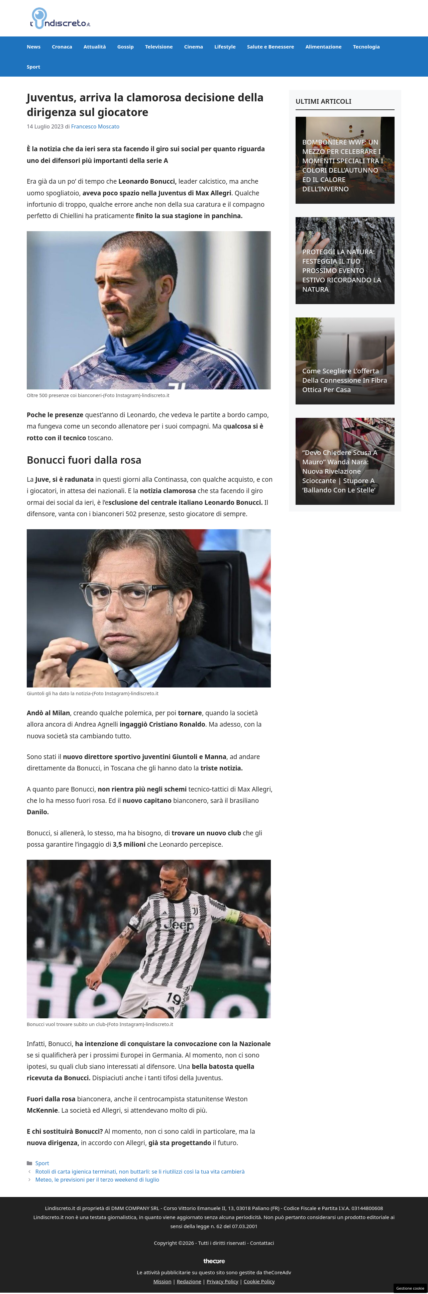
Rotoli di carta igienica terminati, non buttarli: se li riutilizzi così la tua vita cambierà (140, 1171)
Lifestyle (225, 46)
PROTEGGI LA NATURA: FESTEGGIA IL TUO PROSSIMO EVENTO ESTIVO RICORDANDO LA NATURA (341, 270)
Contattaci (262, 1242)
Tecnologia (366, 46)
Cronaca (62, 46)
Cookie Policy (259, 1281)
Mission (162, 1281)
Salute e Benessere (270, 46)
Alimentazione (324, 46)
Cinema (193, 46)
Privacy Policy (222, 1281)
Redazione (189, 1281)
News (33, 46)
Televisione (159, 46)
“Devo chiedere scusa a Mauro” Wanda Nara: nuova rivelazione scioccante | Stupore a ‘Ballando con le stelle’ (340, 471)
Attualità (95, 46)
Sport (33, 66)
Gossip (125, 46)
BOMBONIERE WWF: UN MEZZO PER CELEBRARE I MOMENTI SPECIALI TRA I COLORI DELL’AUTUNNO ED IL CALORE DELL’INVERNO (342, 165)
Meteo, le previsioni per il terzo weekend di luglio (97, 1179)
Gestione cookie (410, 1288)
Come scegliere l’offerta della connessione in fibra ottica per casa (344, 380)
